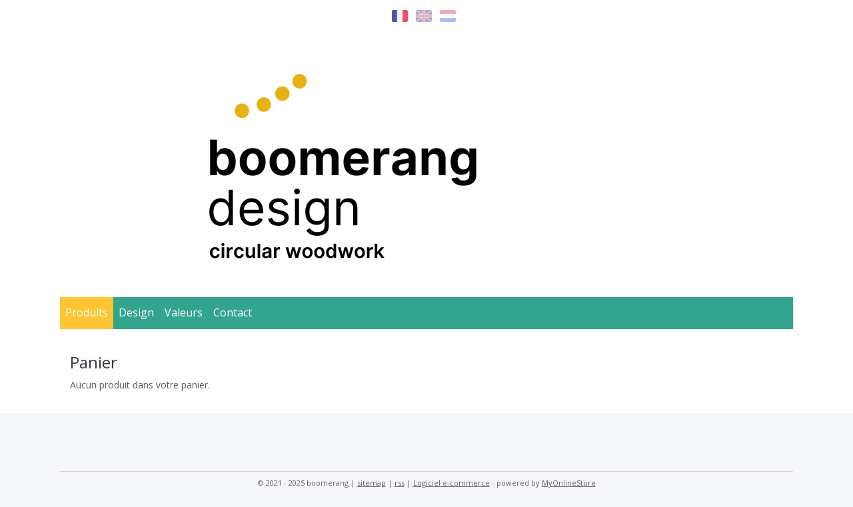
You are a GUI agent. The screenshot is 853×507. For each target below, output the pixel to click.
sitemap (371, 483)
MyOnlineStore (569, 483)
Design (136, 312)
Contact (232, 312)
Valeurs (184, 312)
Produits (86, 312)
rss (400, 483)
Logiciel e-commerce (451, 483)
